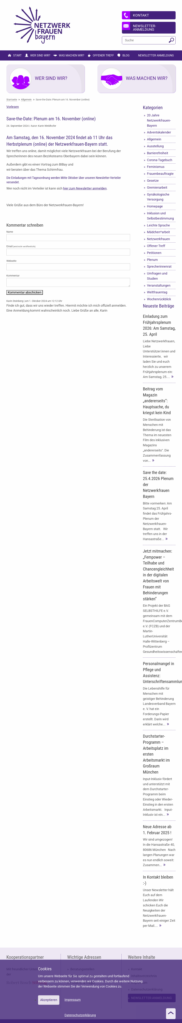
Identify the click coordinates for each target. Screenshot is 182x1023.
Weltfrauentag (157, 292)
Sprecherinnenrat (159, 266)
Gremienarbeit (157, 187)
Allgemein (154, 139)
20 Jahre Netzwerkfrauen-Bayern (159, 120)
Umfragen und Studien (157, 275)
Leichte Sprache (158, 225)
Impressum (73, 1000)
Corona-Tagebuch (159, 160)
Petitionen (154, 253)
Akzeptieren (48, 1000)
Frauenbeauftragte (160, 173)
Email (21, 246)
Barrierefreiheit (157, 153)
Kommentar (13, 275)
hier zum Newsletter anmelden (85, 188)
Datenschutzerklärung (80, 1015)
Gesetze (153, 180)
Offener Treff (156, 246)
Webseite (11, 260)
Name (9, 231)
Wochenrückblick (159, 299)
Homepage (155, 206)
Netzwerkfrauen (158, 239)
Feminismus (155, 167)
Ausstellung (155, 146)
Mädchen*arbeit (158, 232)
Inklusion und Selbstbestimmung (160, 215)
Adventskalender (159, 132)
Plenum (152, 260)
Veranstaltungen (158, 285)
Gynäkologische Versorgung (158, 197)
